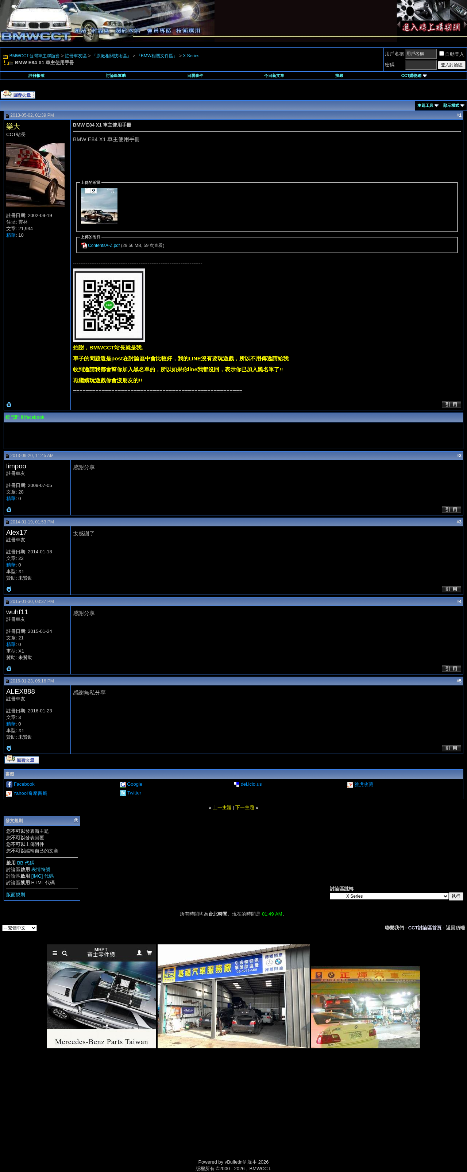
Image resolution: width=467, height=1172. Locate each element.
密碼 (389, 64)
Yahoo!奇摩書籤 (30, 793)
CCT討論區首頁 (425, 928)
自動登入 (451, 54)
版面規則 (15, 894)
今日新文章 (274, 75)
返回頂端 (455, 928)
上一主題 (222, 807)
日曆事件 (195, 75)
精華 (11, 235)
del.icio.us (251, 784)
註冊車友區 (76, 55)
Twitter (134, 793)
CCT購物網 (414, 75)
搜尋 (339, 75)
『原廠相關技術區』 (111, 55)
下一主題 (244, 807)
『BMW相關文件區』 (157, 55)
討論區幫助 (116, 75)
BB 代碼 (25, 863)
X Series (191, 55)
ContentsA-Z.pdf (104, 245)
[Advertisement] (171, 1112)
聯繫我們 (394, 928)
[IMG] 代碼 (42, 876)
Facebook (24, 784)
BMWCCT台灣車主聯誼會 (34, 55)
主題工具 (425, 105)
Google (134, 784)
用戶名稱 (394, 54)
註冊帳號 (36, 75)
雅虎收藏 (363, 784)
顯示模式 (451, 105)
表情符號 (40, 869)
